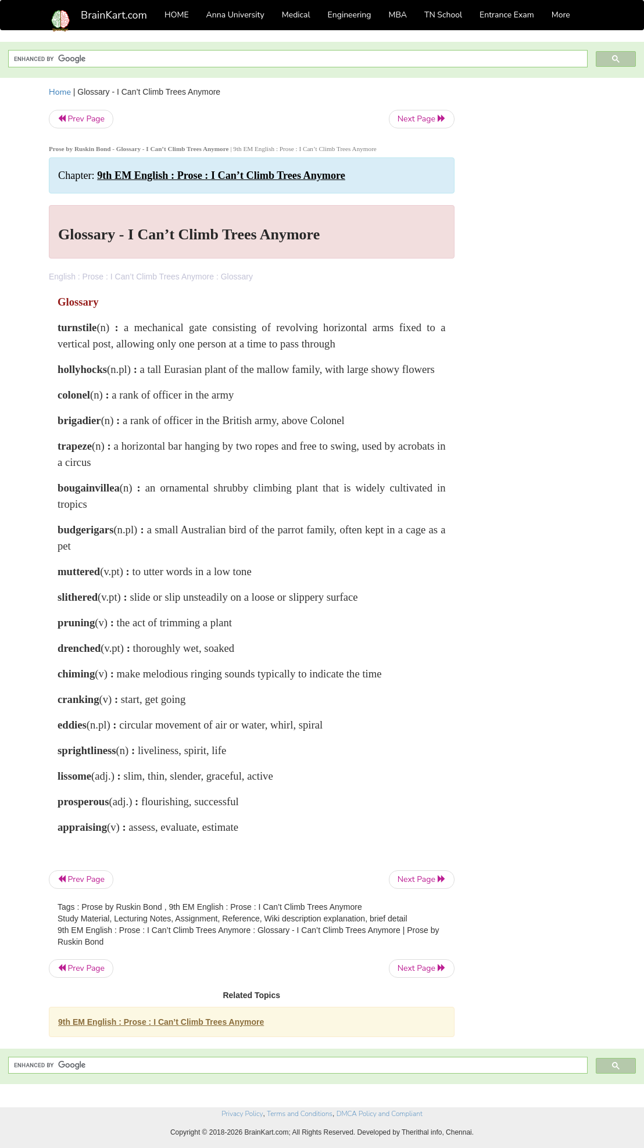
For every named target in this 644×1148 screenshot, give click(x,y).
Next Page (422, 118)
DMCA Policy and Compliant (380, 1113)
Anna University (235, 14)
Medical (296, 14)
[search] (296, 58)
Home (60, 92)
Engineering (349, 14)
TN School (443, 14)
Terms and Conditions (299, 1113)
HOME (176, 14)
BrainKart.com (114, 15)
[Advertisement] (534, 260)
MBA (397, 14)
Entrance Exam (507, 14)
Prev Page (81, 118)
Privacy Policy (242, 1113)
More (561, 14)
